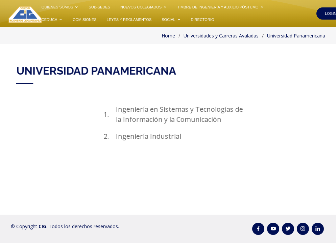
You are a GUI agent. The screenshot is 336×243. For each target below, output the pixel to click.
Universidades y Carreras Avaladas (221, 35)
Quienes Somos (57, 7)
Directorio (202, 20)
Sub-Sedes (99, 7)
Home (168, 35)
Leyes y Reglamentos (129, 20)
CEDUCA (49, 20)
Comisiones (84, 20)
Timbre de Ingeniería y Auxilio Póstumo (217, 7)
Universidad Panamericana (296, 35)
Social (168, 20)
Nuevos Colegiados (141, 7)
